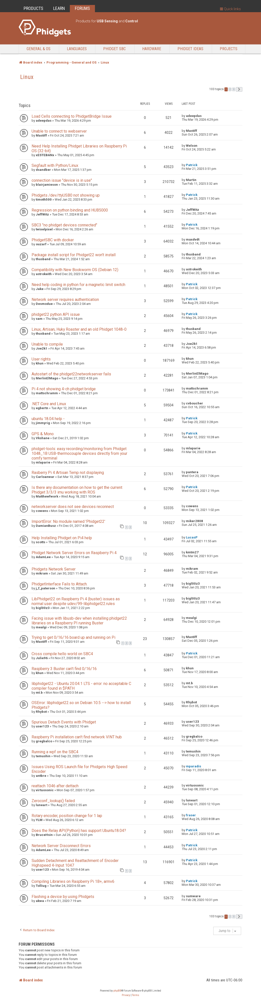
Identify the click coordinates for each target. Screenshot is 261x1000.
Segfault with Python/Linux (55, 165)
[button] (239, 89)
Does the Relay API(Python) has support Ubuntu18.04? (79, 830)
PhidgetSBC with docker (53, 240)
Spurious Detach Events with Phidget (64, 722)
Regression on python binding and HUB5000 (70, 210)
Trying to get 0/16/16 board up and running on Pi (73, 637)
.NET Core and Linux (49, 403)
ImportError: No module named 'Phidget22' (68, 521)
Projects (228, 48)
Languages (77, 48)
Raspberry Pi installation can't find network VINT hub (77, 737)
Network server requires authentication (65, 299)
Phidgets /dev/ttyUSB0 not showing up (66, 195)
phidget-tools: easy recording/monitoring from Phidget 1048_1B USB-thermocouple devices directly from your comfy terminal (79, 453)
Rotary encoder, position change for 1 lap (67, 815)
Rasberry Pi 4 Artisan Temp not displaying (68, 472)
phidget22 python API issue (56, 314)
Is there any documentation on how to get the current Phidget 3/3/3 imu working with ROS (77, 490)
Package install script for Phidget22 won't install (74, 254)
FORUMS (82, 8)
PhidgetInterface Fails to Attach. (59, 584)
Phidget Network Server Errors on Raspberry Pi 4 (74, 552)
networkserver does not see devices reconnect (73, 506)
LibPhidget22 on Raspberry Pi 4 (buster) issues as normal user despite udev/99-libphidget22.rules (76, 601)
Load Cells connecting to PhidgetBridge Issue (72, 116)
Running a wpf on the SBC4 (55, 752)
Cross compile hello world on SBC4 (62, 653)
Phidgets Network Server (54, 569)
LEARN (59, 8)
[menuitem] (126, 995)
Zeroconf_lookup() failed (53, 800)
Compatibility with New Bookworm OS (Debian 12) (75, 269)
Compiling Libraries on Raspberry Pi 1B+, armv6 (73, 881)
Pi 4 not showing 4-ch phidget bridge (64, 389)
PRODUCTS (33, 8)
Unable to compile (47, 344)
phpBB (117, 990)
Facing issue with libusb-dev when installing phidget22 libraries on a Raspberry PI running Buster (79, 620)
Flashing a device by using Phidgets (63, 896)
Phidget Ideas (190, 48)
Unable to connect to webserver (59, 131)
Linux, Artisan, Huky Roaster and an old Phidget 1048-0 (79, 329)
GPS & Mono (43, 433)
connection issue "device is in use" (62, 180)
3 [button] (233, 89)
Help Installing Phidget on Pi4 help (62, 538)
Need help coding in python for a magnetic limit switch (78, 284)
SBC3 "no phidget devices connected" (64, 225)
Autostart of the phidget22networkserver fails (71, 374)
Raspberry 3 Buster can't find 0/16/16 (64, 668)
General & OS (38, 48)
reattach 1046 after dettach (55, 786)
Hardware (151, 48)
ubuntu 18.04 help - (48, 418)
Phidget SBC (114, 48)
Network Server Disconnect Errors (61, 845)
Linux (27, 76)
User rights (41, 359)
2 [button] (229, 89)
